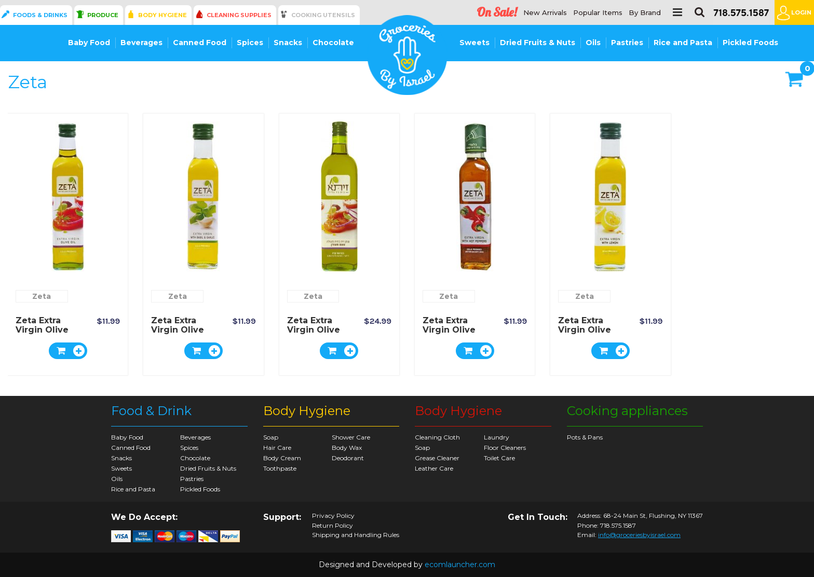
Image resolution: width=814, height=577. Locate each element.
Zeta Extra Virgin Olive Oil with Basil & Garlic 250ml (183, 334)
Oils (593, 42)
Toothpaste (279, 468)
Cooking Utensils (323, 15)
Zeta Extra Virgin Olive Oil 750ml (313, 329)
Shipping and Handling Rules (355, 535)
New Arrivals (545, 13)
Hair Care (277, 447)
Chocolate (333, 42)
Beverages (141, 42)
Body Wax (347, 447)
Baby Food (89, 42)
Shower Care (351, 437)
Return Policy (332, 525)
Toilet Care (499, 458)
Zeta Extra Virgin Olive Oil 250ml (42, 329)
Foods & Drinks (40, 15)
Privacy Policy (333, 515)
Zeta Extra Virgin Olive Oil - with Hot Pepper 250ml (453, 334)
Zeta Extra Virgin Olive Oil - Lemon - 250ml (587, 334)
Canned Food (199, 42)
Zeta (41, 296)
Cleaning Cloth (437, 437)
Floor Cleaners (505, 447)
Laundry (496, 437)
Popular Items (597, 13)
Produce (102, 15)
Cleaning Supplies (239, 15)
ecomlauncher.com (460, 564)
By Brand (645, 13)
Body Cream (282, 458)
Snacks (288, 42)
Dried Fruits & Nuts (537, 42)
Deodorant (348, 458)
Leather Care (434, 468)
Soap (270, 437)
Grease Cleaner (437, 458)
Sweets (474, 42)
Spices (250, 42)
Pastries (627, 42)
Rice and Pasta (683, 42)
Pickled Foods (750, 42)
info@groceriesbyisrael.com (639, 535)
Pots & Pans (585, 437)
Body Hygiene (162, 15)
